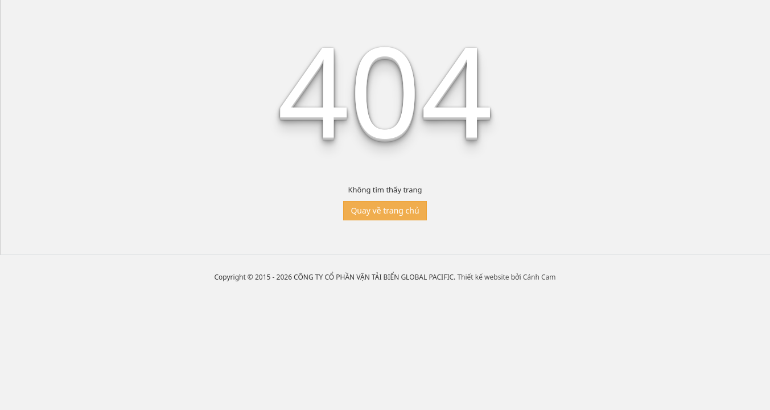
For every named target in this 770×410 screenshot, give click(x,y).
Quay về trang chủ (385, 210)
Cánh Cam (539, 277)
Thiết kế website (483, 277)
